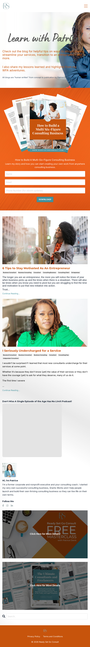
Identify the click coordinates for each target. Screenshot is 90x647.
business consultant (9, 272)
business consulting (24, 272)
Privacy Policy (33, 636)
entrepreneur (75, 272)
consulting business (49, 272)
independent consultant (11, 358)
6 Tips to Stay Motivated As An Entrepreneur (36, 268)
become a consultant (10, 355)
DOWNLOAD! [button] (45, 199)
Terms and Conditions (53, 636)
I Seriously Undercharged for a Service (31, 350)
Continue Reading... (11, 293)
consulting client (63, 272)
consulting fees (64, 355)
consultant (37, 272)
